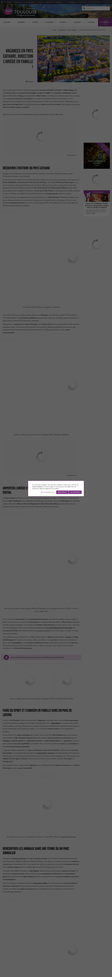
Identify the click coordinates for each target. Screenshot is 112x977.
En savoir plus (48, 492)
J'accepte (76, 492)
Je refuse (63, 492)
